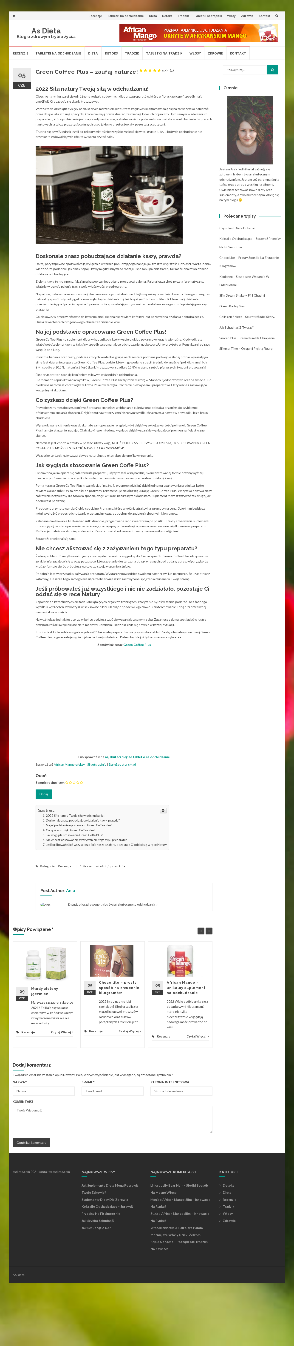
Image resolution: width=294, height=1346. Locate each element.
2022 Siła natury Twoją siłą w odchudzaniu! (75, 864)
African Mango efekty (69, 813)
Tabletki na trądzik (208, 16)
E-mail (88, 1145)
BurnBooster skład (122, 813)
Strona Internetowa (169, 1145)
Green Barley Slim (232, 306)
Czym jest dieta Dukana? (237, 228)
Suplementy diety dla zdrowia (105, 1262)
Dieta (153, 16)
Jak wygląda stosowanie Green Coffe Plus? (74, 883)
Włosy (231, 16)
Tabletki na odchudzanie (125, 16)
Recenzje (95, 16)
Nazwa (20, 1145)
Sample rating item (50, 831)
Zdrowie (247, 16)
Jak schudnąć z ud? (96, 1290)
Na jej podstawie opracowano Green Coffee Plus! (79, 874)
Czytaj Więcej (62, 1095)
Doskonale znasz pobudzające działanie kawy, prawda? (83, 869)
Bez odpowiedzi (94, 915)
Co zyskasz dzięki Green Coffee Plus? (71, 879)
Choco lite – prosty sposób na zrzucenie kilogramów (119, 1050)
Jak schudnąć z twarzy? (236, 327)
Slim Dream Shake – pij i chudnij (242, 295)
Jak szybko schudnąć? (98, 1283)
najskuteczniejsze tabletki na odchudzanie (137, 805)
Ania (122, 915)
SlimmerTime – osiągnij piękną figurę (245, 348)
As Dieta (46, 31)
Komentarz (23, 1164)
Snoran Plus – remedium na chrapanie (247, 338)
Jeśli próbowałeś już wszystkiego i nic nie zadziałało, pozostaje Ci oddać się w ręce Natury (106, 893)
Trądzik (183, 16)
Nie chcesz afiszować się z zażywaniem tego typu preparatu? (86, 888)
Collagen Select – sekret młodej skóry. (247, 317)
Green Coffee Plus (137, 645)
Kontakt (264, 16)
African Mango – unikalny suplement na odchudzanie (186, 1050)
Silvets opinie (96, 813)
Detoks (167, 16)
